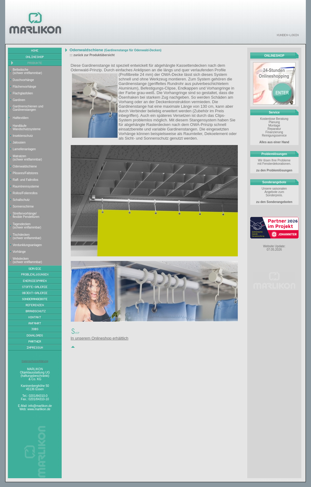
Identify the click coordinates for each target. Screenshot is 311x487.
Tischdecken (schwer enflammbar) (27, 236)
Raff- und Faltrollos (25, 179)
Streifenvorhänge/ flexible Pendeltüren (26, 215)
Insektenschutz (23, 135)
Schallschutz (21, 199)
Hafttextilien (21, 118)
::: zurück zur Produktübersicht (92, 55)
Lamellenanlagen (24, 149)
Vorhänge (19, 251)
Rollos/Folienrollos (25, 193)
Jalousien (19, 142)
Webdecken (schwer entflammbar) (27, 260)
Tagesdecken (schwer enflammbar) (27, 225)
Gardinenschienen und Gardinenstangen (28, 108)
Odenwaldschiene (25, 166)
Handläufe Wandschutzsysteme (27, 127)
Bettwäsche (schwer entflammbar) (27, 71)
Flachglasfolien (23, 93)
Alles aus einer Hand (274, 142)
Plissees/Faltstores (25, 173)
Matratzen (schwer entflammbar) (27, 157)
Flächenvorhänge (24, 86)
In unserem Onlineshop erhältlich (99, 338)
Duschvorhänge (23, 80)
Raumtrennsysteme (26, 186)
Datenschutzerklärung (35, 361)
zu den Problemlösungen (274, 170)
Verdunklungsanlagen (27, 245)
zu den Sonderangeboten (274, 202)
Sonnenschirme (23, 206)
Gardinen (19, 100)
